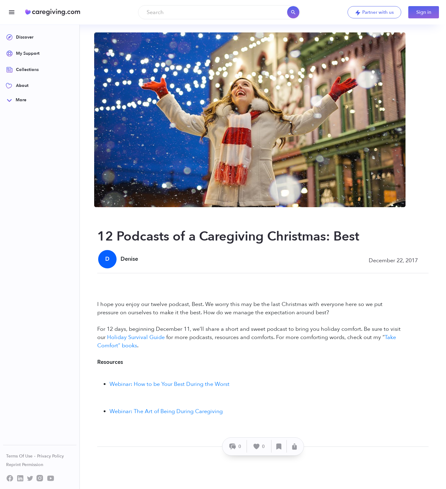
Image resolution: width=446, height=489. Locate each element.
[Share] (294, 446)
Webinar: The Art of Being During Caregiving (166, 411)
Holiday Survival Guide (136, 337)
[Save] (279, 446)
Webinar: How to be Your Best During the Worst (169, 384)
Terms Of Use (21, 456)
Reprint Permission (24, 465)
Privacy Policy (50, 456)
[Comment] (235, 446)
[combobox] (219, 12)
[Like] (259, 446)
